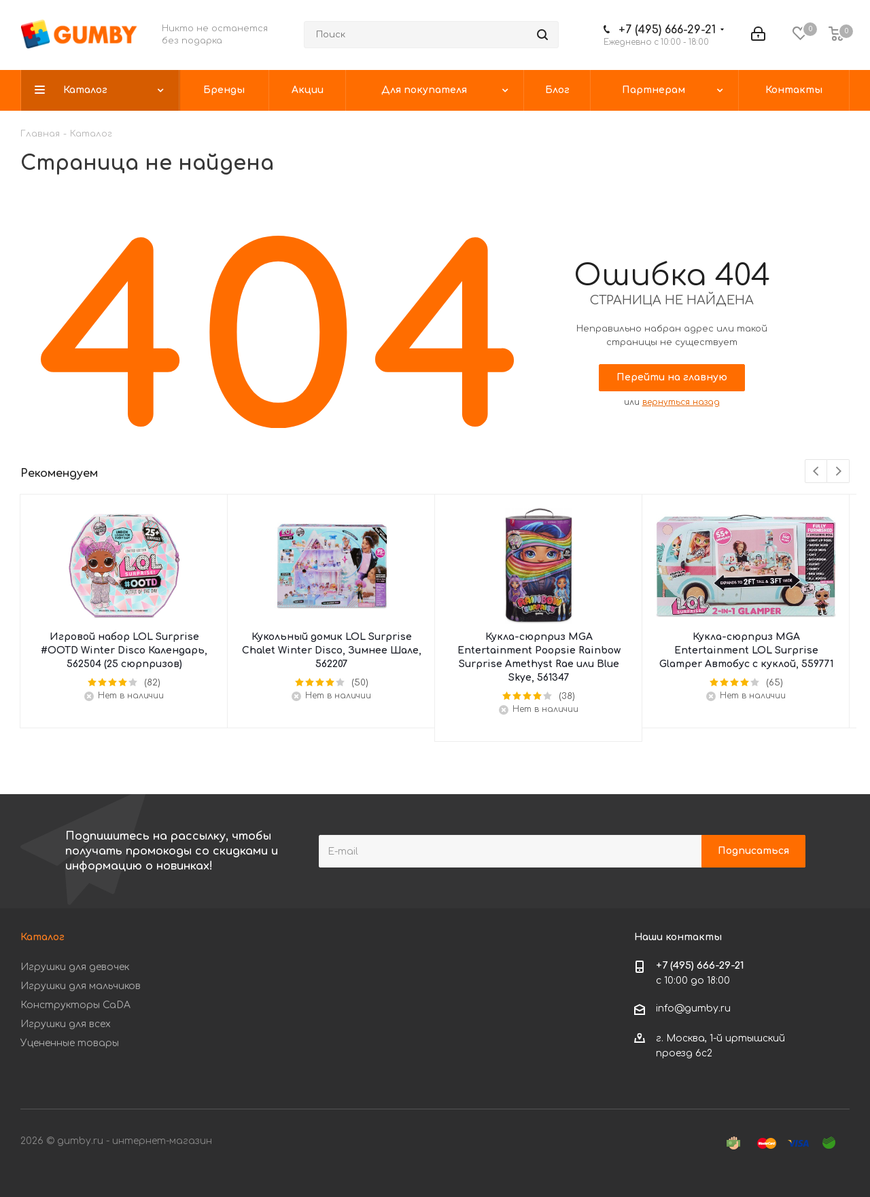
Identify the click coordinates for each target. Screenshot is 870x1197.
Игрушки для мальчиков (80, 986)
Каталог (42, 937)
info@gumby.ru (693, 1008)
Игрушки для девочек (74, 967)
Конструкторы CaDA (75, 1005)
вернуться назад (681, 402)
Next (838, 472)
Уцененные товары (69, 1043)
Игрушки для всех (65, 1024)
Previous (816, 472)
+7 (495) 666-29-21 (667, 30)
